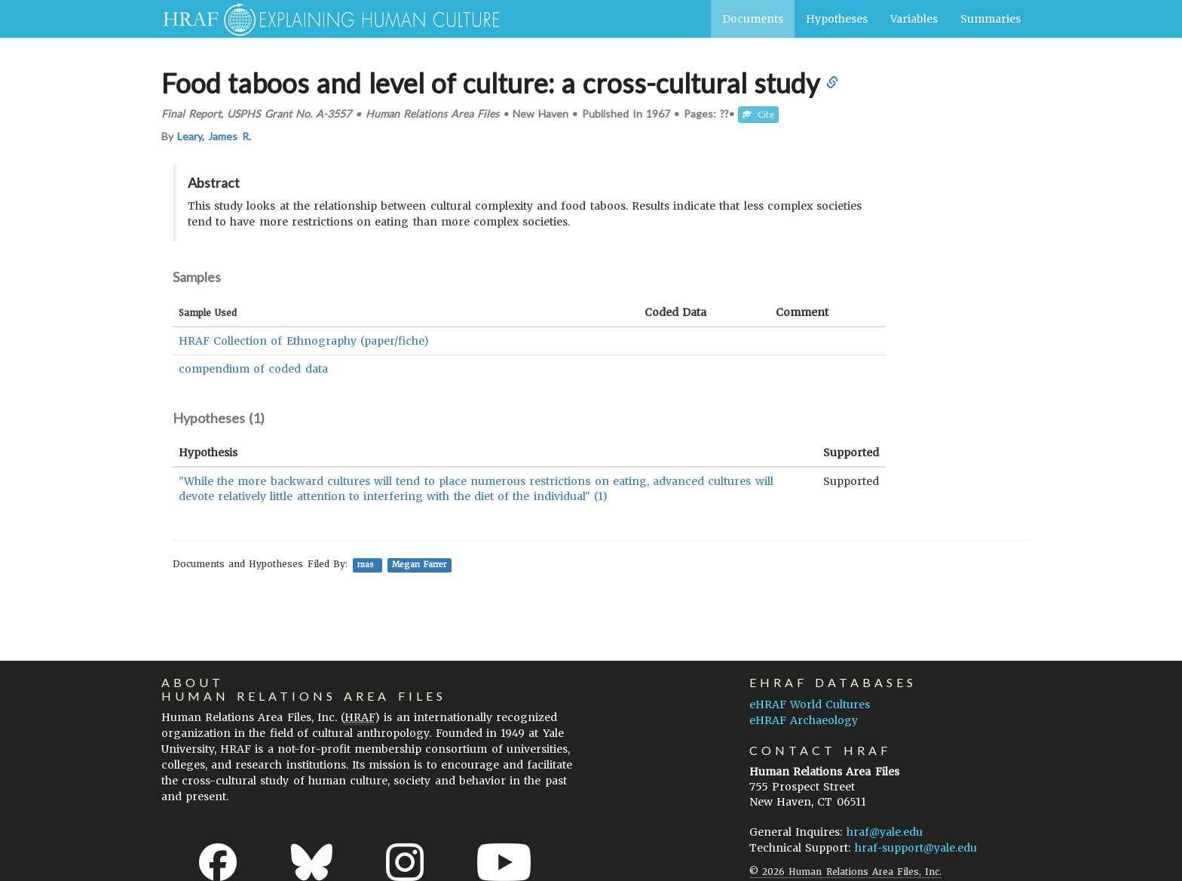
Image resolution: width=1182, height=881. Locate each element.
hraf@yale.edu (885, 832)
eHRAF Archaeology (803, 720)
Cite (758, 114)
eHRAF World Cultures (809, 704)
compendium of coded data (253, 369)
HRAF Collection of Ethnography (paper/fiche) (304, 341)
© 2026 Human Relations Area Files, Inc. (845, 871)
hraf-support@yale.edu (916, 848)
